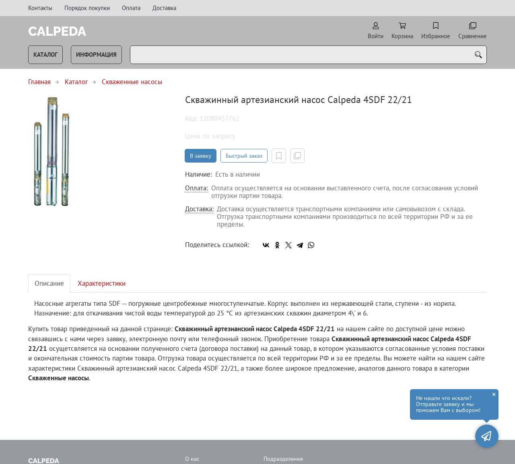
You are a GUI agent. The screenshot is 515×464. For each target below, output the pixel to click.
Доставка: (199, 209)
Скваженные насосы (132, 81)
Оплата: (196, 188)
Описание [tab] (49, 283)
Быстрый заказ (244, 155)
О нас (192, 459)
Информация (96, 54)
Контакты (40, 8)
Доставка (164, 8)
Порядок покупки (87, 8)
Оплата (131, 8)
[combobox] (308, 54)
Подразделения (283, 459)
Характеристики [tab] (102, 283)
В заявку (200, 155)
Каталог (45, 54)
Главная (39, 81)
